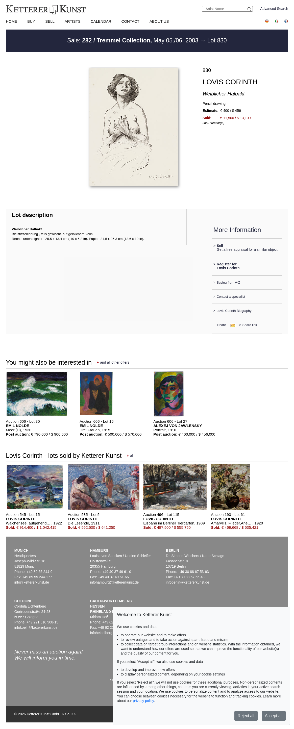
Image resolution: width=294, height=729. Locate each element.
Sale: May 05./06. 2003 (133, 40)
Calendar (101, 21)
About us (159, 21)
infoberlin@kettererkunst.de (187, 582)
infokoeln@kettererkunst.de (36, 627)
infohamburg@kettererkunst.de (114, 582)
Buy (31, 21)
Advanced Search (274, 9)
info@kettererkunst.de (31, 582)
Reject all (246, 716)
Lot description (32, 215)
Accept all (273, 716)
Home (11, 21)
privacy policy (143, 701)
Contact (130, 21)
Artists (73, 21)
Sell (50, 21)
